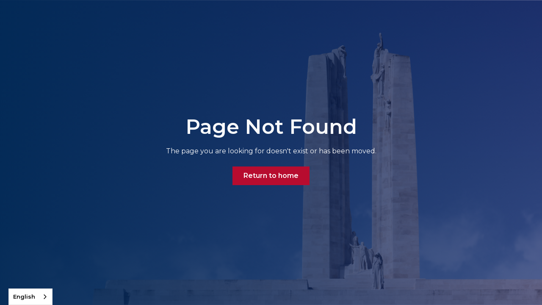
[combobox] (30, 296)
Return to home (271, 176)
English (24, 296)
